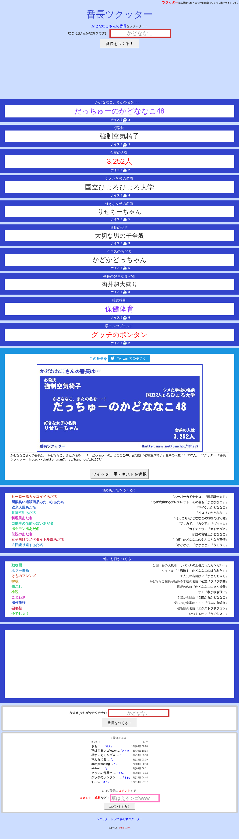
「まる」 (120, 776)
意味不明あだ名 (23, 515)
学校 (14, 584)
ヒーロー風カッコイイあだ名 (34, 499)
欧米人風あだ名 (23, 510)
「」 (121, 758)
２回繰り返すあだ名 (27, 548)
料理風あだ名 (21, 521)
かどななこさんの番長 (109, 26)
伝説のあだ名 (21, 537)
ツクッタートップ (108, 822)
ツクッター (170, 2)
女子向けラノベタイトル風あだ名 (37, 542)
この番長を (119, 359)
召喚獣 (16, 611)
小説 (14, 595)
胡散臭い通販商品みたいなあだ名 (37, 505)
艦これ (16, 589)
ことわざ (18, 600)
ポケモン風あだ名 (25, 531)
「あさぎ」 (125, 753)
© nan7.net (124, 830)
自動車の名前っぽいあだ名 (32, 526)
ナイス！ (119, 119)
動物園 (16, 568)
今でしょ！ (20, 616)
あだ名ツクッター (131, 822)
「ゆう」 (105, 785)
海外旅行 (18, 605)
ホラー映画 (20, 573)
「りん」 (108, 749)
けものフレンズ (23, 579)
